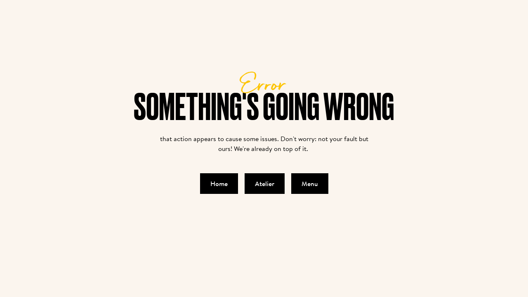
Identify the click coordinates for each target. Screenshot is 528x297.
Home (219, 184)
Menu (310, 184)
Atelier (264, 184)
